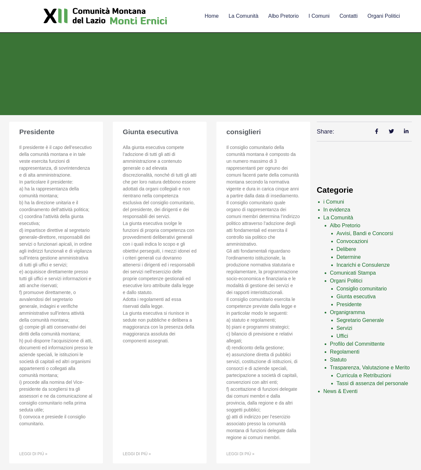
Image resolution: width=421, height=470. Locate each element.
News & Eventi (340, 391)
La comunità (244, 16)
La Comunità (338, 217)
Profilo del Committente (357, 344)
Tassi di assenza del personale (372, 383)
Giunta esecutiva (150, 132)
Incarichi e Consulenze (363, 265)
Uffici (342, 336)
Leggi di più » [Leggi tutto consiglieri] (240, 454)
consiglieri (243, 132)
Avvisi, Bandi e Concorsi (364, 233)
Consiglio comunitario (361, 288)
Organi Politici (383, 16)
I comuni (319, 16)
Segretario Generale (360, 320)
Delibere (346, 249)
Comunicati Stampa (353, 273)
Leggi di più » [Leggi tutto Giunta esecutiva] (137, 454)
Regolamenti (344, 352)
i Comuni (333, 202)
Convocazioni (352, 241)
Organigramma (347, 312)
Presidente (36, 132)
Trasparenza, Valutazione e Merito (370, 367)
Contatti (348, 16)
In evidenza (336, 209)
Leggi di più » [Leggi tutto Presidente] (33, 454)
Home (212, 16)
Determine (348, 257)
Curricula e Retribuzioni (363, 375)
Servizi (344, 328)
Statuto (338, 359)
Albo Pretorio (283, 16)
